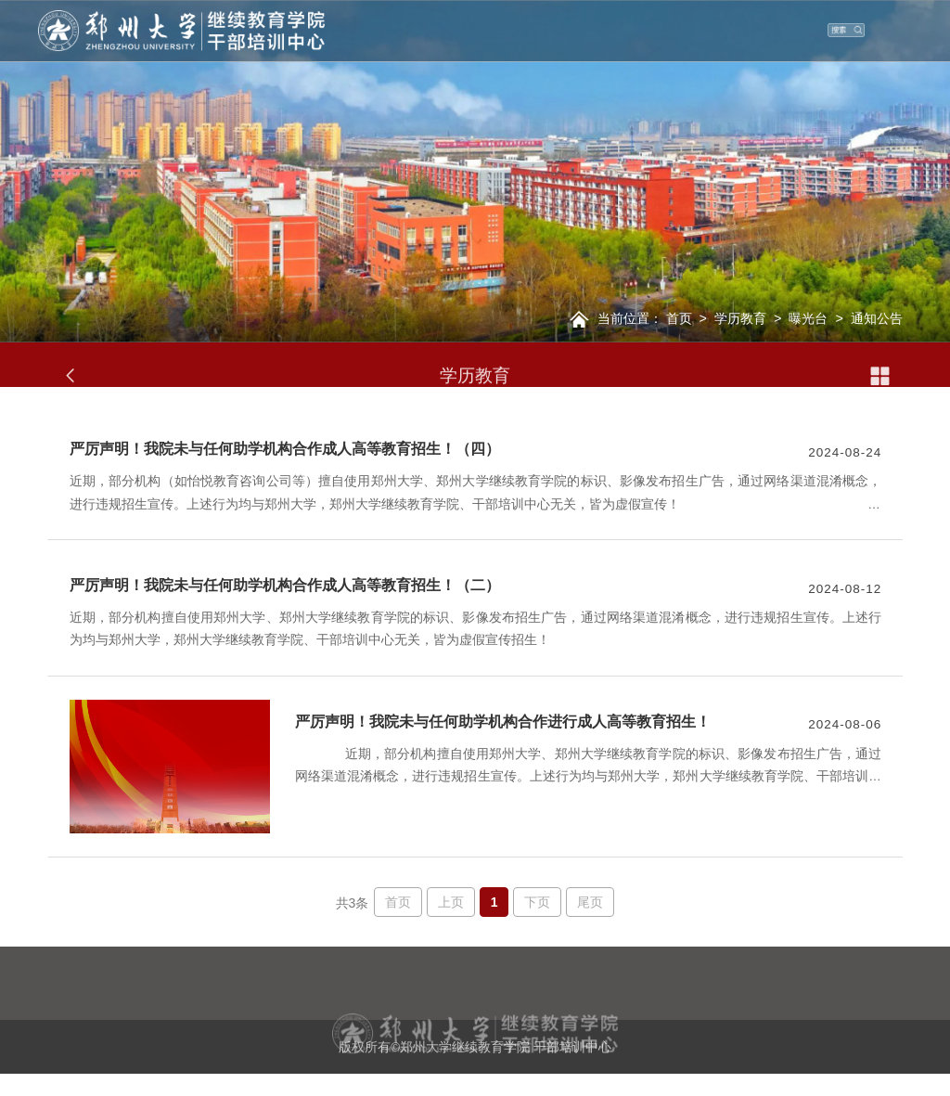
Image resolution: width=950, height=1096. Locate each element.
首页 (679, 318)
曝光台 (808, 318)
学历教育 (740, 318)
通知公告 (877, 318)
